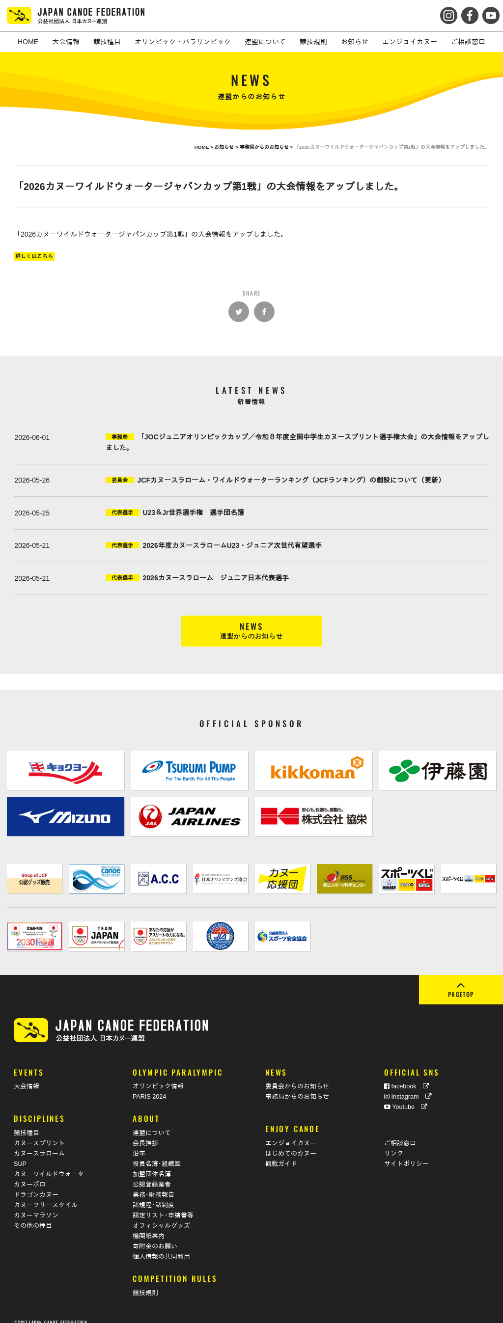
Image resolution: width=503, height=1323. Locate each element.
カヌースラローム (39, 1144)
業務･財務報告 (153, 1185)
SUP (20, 1154)
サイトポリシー (406, 1154)
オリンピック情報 (158, 1077)
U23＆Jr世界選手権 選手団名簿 (194, 512)
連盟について (152, 1123)
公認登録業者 (152, 1175)
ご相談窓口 (400, 1134)
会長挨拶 (145, 1134)
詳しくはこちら (34, 256)
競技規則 (145, 1283)
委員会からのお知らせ (297, 1077)
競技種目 (26, 1123)
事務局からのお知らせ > (267, 147)
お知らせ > (226, 147)
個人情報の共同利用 (161, 1247)
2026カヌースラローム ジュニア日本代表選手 (216, 578)
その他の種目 (33, 1216)
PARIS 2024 (149, 1087)
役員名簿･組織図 (157, 1154)
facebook (406, 1077)
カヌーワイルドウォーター (52, 1164)
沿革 (139, 1144)
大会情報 (26, 1077)
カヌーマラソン (36, 1206)
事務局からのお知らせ (297, 1087)
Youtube (405, 1097)
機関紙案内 (149, 1226)
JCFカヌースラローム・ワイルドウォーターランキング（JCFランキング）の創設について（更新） (292, 480)
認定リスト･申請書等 (163, 1206)
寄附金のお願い (155, 1237)
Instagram (408, 1087)
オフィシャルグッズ (161, 1216)
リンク (393, 1144)
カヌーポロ (30, 1175)
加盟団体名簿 (152, 1164)
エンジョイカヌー (290, 1134)
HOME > (205, 147)
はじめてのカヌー (290, 1144)
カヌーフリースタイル (46, 1195)
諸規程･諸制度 (153, 1195)
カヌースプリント (39, 1134)
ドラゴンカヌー (36, 1185)
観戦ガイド (281, 1154)
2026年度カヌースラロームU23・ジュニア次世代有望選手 (232, 545)
